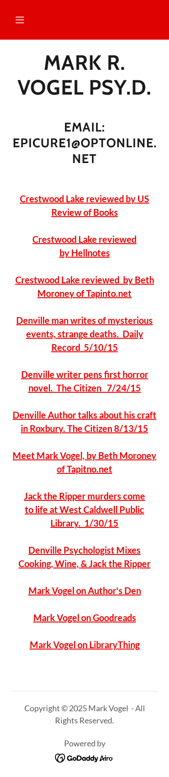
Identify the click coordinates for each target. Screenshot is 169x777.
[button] (20, 20)
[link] (84, 75)
